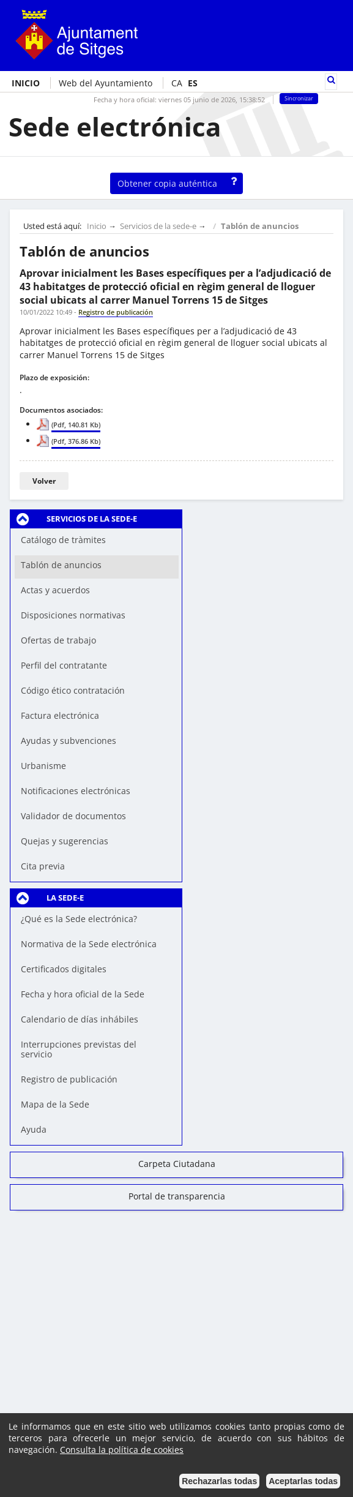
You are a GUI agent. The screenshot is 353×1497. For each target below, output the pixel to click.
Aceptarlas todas (303, 1481)
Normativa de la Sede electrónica (89, 944)
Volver (44, 481)
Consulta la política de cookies (122, 1449)
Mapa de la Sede (55, 1104)
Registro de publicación (69, 1079)
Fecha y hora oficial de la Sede (82, 994)
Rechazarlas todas (219, 1481)
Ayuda (33, 1129)
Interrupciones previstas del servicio (78, 1049)
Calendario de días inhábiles (79, 1019)
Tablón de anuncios (260, 226)
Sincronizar (298, 98)
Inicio (96, 226)
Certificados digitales (63, 969)
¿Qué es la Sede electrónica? (79, 919)
